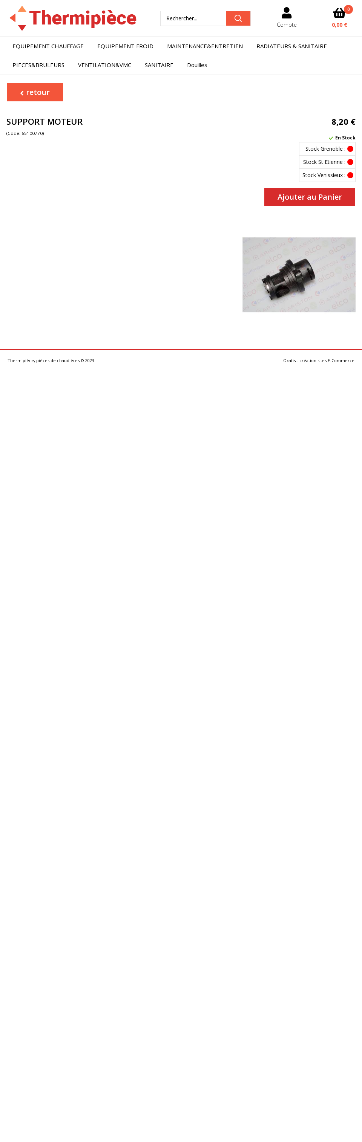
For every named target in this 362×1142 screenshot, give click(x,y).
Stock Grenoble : (325, 148)
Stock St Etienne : (324, 161)
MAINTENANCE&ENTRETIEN (205, 46)
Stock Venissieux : (323, 175)
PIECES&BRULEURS (38, 65)
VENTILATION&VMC (104, 65)
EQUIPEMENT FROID (125, 46)
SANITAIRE (159, 65)
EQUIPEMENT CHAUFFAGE (48, 46)
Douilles (197, 65)
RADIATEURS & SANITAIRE (291, 46)
